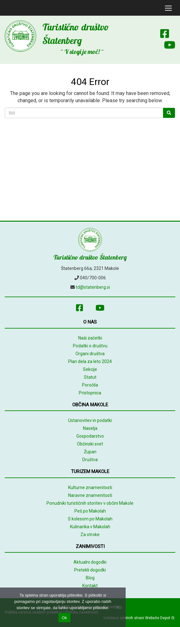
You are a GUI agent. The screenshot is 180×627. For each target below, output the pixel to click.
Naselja (90, 428)
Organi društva (90, 353)
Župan (90, 451)
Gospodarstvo (90, 436)
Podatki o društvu (90, 345)
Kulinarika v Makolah (90, 526)
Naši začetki (90, 337)
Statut (90, 377)
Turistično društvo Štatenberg (90, 257)
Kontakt (90, 585)
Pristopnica (90, 392)
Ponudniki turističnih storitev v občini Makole (90, 503)
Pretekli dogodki (90, 569)
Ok (64, 617)
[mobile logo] (4, 8)
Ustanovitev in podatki (90, 420)
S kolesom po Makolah (90, 518)
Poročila (90, 384)
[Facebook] (164, 35)
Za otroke (90, 534)
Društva (90, 459)
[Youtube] (166, 46)
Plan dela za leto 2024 (90, 361)
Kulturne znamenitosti (90, 487)
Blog (90, 577)
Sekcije (90, 369)
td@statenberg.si (93, 287)
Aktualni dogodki (90, 562)
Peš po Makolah (90, 511)
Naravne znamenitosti (90, 495)
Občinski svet (90, 443)
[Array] (151, 35)
